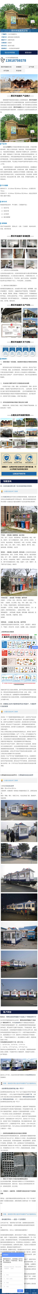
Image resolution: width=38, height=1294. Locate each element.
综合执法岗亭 (10, 786)
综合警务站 (30, 1075)
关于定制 (6, 70)
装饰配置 (18, 67)
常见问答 (18, 70)
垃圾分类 (6, 497)
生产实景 (31, 67)
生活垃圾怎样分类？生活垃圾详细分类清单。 (18, 486)
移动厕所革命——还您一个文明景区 (14, 1219)
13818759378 (19, 474)
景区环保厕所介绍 (6, 67)
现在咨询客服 (10, 52)
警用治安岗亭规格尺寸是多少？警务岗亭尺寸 (21, 1017)
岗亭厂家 (29, 1094)
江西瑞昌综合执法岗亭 (25, 775)
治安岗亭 (17, 1022)
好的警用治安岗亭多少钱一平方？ (13, 1088)
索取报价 (28, 52)
